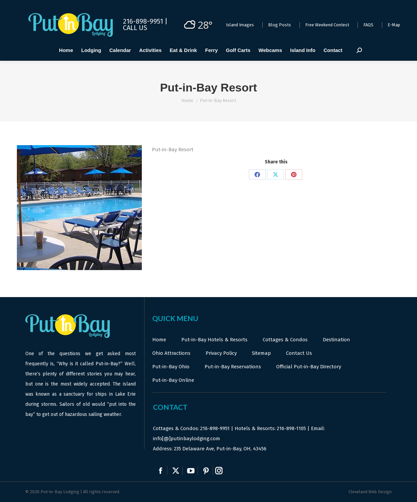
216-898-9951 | (145, 21)
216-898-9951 (215, 428)
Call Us (135, 28)
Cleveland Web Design (370, 491)
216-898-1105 (291, 428)
